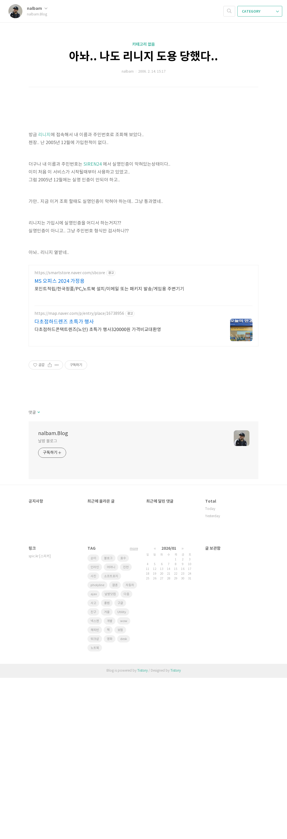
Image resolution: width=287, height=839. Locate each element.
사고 (93, 764)
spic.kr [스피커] (40, 717)
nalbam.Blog (53, 595)
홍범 (107, 764)
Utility (121, 773)
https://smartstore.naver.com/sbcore (69, 434)
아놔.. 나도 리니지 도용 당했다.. (143, 56)
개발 (109, 782)
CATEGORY (260, 11)
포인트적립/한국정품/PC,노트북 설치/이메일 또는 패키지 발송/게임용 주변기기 (109, 450)
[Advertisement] (143, 140)
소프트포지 (111, 737)
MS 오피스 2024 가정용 (59, 442)
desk (123, 800)
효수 (123, 719)
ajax (94, 755)
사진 (93, 737)
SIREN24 (93, 242)
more (134, 710)
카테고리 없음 (143, 44)
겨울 (107, 773)
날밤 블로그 (47, 602)
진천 (126, 728)
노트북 (95, 809)
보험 (120, 791)
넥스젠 (95, 782)
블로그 (108, 719)
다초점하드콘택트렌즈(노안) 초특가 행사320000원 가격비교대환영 (97, 490)
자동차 (130, 746)
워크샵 (95, 800)
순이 (93, 719)
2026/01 (168, 709)
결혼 (115, 746)
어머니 (111, 728)
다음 (126, 755)
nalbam (37, 8)
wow (123, 782)
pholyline (97, 746)
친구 (93, 773)
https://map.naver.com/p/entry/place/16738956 (79, 475)
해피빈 (95, 791)
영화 (109, 800)
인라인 (95, 728)
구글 (120, 764)
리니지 (44, 213)
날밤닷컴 (110, 755)
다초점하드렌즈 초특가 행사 (64, 483)
